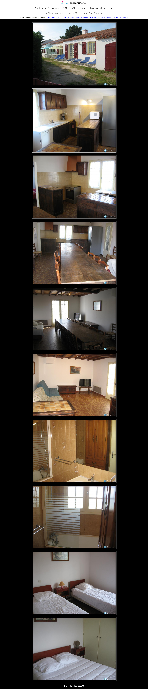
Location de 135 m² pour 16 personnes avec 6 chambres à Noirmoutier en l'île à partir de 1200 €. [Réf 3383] (88, 17)
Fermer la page (74, 685)
